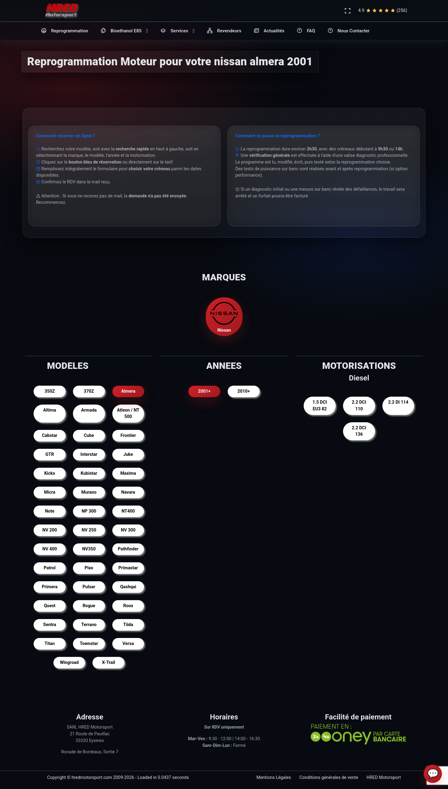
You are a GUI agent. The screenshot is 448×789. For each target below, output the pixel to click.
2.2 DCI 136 (359, 431)
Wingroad (69, 662)
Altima (49, 410)
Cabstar (49, 435)
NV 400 (49, 549)
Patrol (50, 568)
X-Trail (108, 662)
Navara (128, 492)
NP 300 (88, 511)
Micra (49, 492)
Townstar (89, 643)
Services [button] (177, 31)
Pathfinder (128, 549)
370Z (89, 391)
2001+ (204, 391)
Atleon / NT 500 (128, 414)
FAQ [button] (306, 31)
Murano (89, 492)
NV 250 (88, 530)
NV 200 (49, 530)
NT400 (128, 511)
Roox (128, 605)
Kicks (49, 473)
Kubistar (89, 473)
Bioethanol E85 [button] (124, 31)
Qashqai (128, 586)
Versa (128, 643)
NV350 (89, 549)
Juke (128, 454)
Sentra (49, 624)
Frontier (128, 435)
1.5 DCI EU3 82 (320, 406)
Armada (89, 410)
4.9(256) (382, 10)
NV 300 (128, 530)
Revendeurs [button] (224, 31)
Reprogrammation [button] (64, 31)
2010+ (243, 391)
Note (49, 511)
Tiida (128, 624)
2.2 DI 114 (398, 402)
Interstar (89, 454)
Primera (49, 586)
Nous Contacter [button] (348, 31)
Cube (89, 435)
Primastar (128, 568)
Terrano (88, 624)
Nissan (224, 316)
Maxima (128, 473)
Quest (50, 605)
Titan (50, 643)
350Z (50, 391)
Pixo (89, 568)
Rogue (89, 605)
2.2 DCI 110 (359, 406)
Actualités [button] (269, 31)
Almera (128, 391)
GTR (49, 454)
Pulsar (89, 586)
